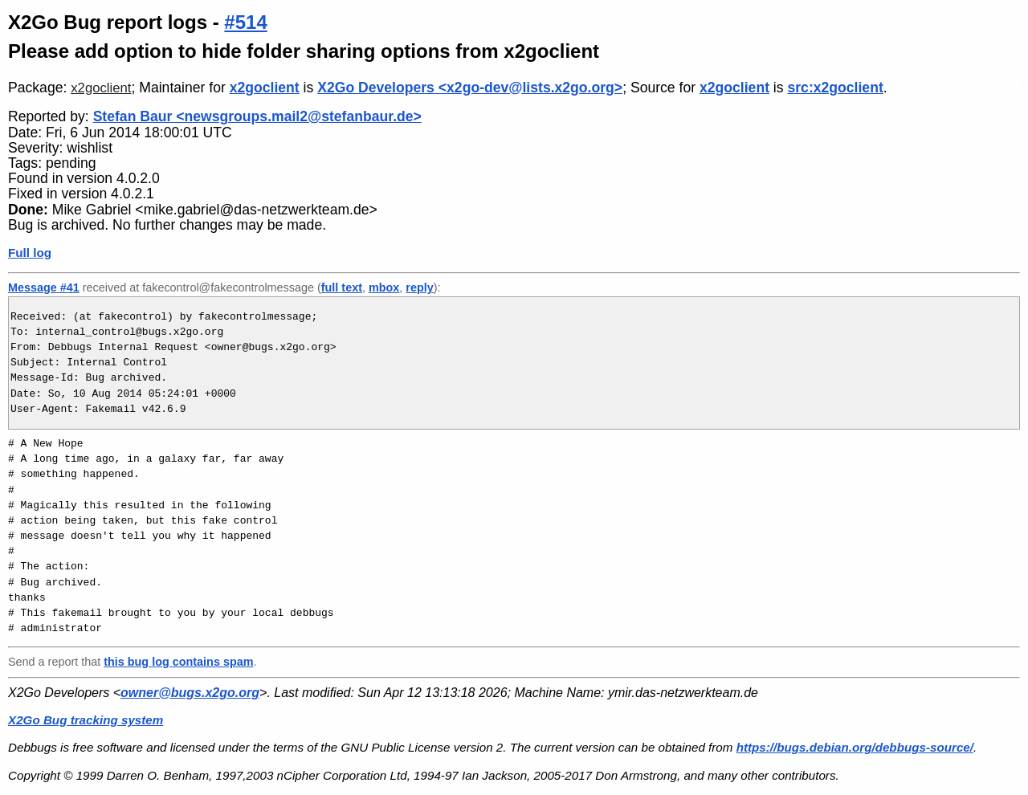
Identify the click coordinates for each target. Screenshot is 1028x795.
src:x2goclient (835, 88)
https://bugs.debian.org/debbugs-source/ (854, 747)
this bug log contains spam (178, 661)
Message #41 (44, 287)
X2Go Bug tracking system (85, 720)
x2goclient (101, 88)
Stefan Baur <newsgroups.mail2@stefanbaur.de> (257, 116)
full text (341, 287)
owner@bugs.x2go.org (189, 692)
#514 (245, 22)
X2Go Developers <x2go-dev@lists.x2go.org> (469, 88)
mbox (384, 287)
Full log (29, 252)
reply (419, 287)
